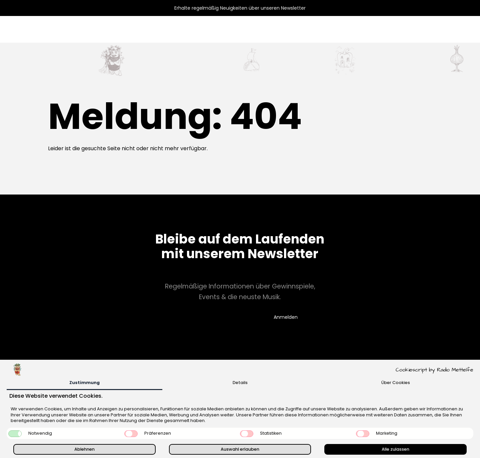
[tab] (84, 383)
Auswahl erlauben (240, 449)
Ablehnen (84, 449)
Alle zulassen (395, 449)
